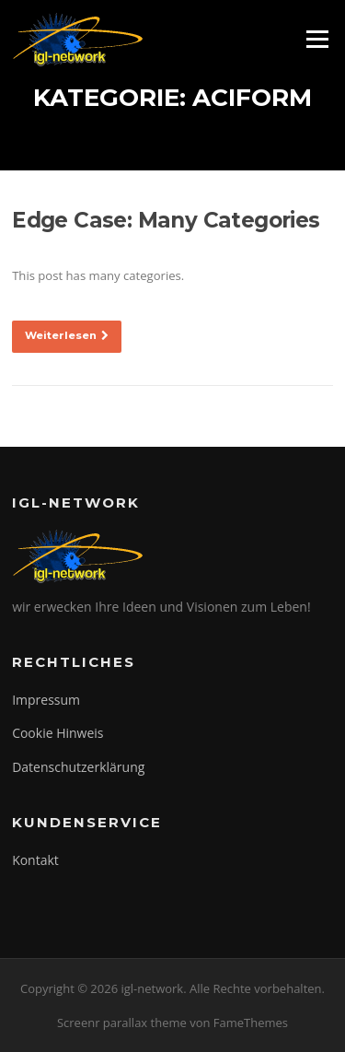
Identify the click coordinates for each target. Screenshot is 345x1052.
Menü (317, 38)
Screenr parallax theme (122, 1022)
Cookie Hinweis (57, 733)
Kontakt (35, 860)
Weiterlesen (67, 335)
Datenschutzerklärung (78, 767)
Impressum (46, 699)
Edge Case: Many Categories (165, 220)
